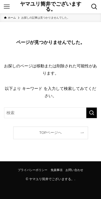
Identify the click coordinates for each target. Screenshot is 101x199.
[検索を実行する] (91, 112)
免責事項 (56, 170)
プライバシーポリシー (32, 170)
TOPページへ (50, 133)
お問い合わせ (74, 170)
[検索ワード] (50, 112)
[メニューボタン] (6, 6)
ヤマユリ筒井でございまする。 (50, 7)
